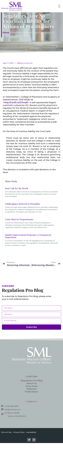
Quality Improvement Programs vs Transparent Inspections (28, 236)
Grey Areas (31, 386)
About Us (32, 383)
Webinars (31, 389)
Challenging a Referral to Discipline (22, 203)
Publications (31, 392)
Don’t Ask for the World (16, 188)
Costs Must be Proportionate (19, 219)
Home (6, 32)
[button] (57, 6)
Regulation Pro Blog (31, 381)
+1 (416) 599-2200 (9, 406)
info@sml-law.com (11, 409)
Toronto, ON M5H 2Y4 (16, 416)
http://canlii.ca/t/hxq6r (16, 102)
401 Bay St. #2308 (10, 413)
